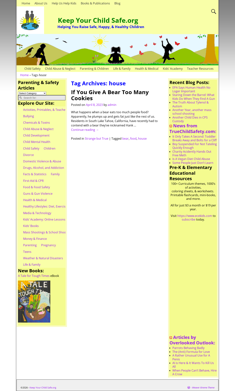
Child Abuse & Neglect (60, 69)
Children (49, 148)
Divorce (28, 155)
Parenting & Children (94, 69)
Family (55, 174)
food (133, 139)
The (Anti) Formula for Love (191, 352)
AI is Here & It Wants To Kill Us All (193, 365)
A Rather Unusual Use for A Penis (191, 357)
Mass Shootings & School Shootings (48, 232)
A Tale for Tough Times (34, 276)
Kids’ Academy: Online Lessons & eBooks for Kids (57, 219)
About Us (41, 3)
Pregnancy (48, 245)
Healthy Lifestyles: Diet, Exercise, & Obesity (52, 206)
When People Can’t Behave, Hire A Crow (194, 372)
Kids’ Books (31, 226)
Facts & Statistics (34, 174)
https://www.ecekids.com (194, 216)
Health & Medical (146, 69)
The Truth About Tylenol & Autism (190, 104)
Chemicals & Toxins (36, 123)
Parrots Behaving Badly (188, 348)
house (142, 139)
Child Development (36, 135)
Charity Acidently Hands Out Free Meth (191, 153)
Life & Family (122, 69)
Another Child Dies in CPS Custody (190, 119)
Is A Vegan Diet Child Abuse (191, 159)
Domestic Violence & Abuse (42, 161)
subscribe (188, 219)
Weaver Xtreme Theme (203, 387)
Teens (27, 252)
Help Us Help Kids (64, 3)
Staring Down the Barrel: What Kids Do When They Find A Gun (193, 97)
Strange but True (96, 139)
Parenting (30, 245)
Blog (117, 3)
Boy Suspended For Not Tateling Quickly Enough (194, 146)
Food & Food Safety (36, 187)
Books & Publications (95, 3)
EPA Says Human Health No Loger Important (191, 89)
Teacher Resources (200, 69)
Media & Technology (37, 213)
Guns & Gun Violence (38, 194)
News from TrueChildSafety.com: (192, 128)
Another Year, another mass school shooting (192, 112)
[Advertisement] (193, 279)
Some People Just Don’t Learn (192, 163)
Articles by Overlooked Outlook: (192, 340)
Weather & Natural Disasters (43, 258)
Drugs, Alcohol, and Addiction (43, 168)
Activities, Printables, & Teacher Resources (52, 110)
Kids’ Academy (173, 69)
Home (26, 3)
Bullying (28, 116)
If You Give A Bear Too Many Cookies (110, 95)
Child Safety (32, 69)
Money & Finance (35, 239)
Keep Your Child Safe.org (98, 20)
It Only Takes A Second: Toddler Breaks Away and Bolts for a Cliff (194, 138)
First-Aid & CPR (33, 181)
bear (125, 139)
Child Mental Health (36, 142)
